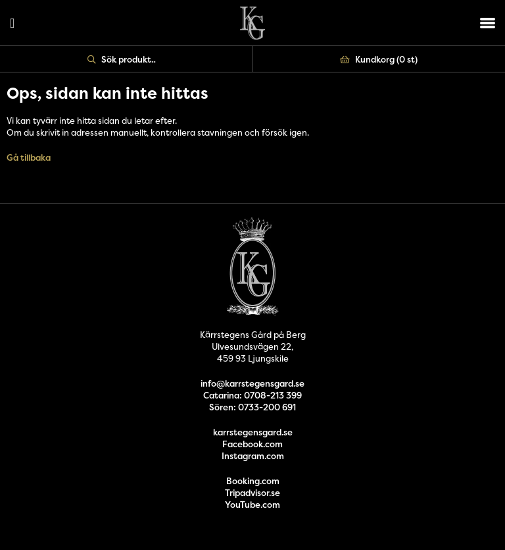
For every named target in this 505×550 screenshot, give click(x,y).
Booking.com (252, 481)
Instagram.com (253, 456)
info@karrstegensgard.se (252, 383)
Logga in (12, 23)
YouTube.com (252, 504)
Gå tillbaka (29, 157)
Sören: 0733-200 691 (252, 407)
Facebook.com (252, 444)
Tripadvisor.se (252, 493)
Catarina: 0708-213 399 (252, 395)
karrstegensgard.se (253, 432)
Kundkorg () (379, 59)
